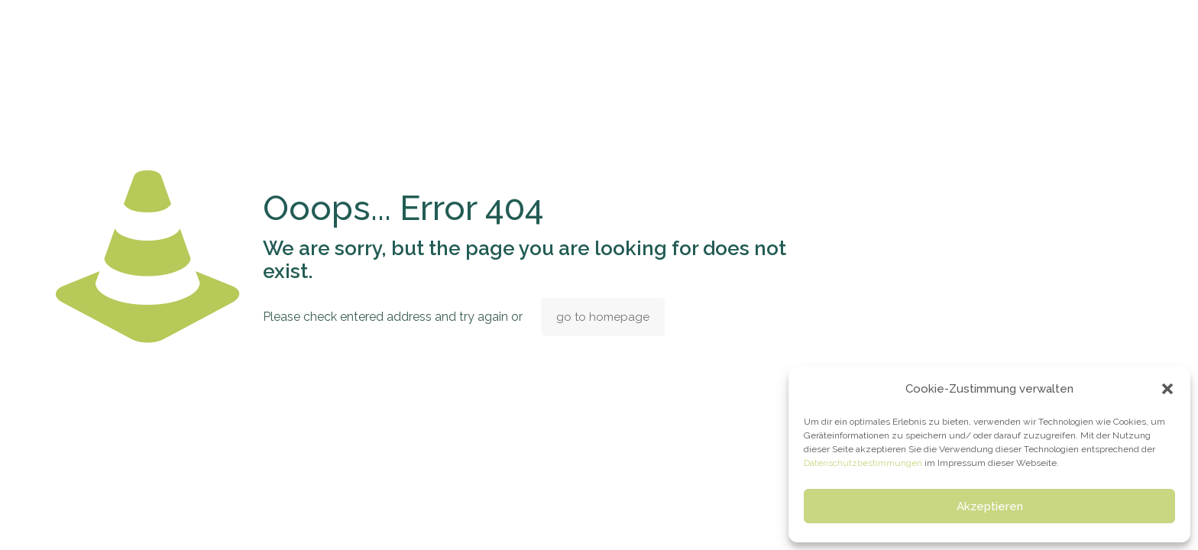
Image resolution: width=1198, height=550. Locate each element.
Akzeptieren (990, 506)
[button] (1167, 388)
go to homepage (602, 317)
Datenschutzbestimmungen (863, 463)
